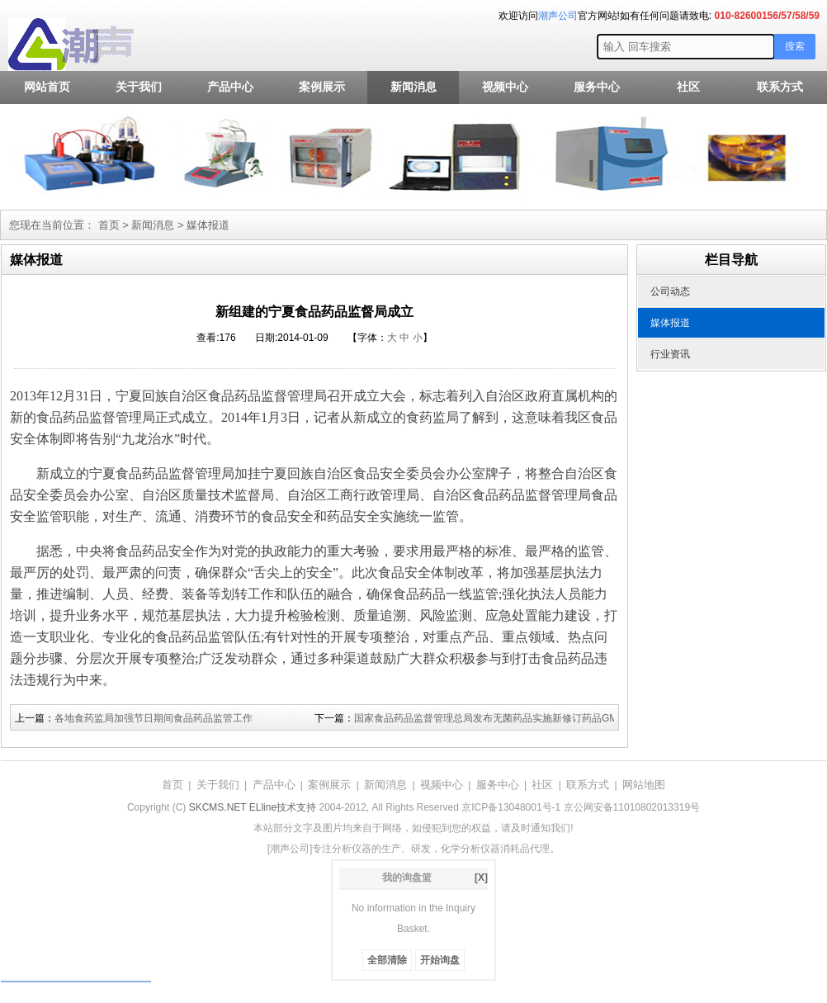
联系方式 (780, 87)
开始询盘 (440, 960)
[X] (481, 877)
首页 (109, 225)
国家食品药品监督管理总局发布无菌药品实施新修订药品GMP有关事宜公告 (518, 718)
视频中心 (505, 87)
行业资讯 (670, 354)
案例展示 (322, 87)
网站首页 (47, 87)
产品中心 (230, 87)
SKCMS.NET (218, 807)
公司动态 (670, 291)
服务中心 (597, 87)
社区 (688, 87)
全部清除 (387, 960)
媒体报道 (208, 225)
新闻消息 (413, 87)
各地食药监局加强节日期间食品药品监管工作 (153, 718)
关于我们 (139, 87)
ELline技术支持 (282, 807)
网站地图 (643, 784)
